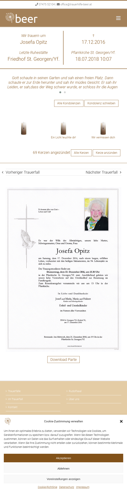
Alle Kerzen (81, 153)
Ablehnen (63, 468)
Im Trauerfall (15, 399)
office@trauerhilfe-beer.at (76, 4)
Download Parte (63, 359)
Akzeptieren (63, 458)
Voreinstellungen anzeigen (63, 479)
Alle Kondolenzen (68, 103)
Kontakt (12, 407)
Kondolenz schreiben (101, 103)
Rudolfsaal (75, 391)
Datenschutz (66, 487)
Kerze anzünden (106, 153)
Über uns (74, 399)
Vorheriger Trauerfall (23, 172)
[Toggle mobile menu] (118, 18)
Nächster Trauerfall (101, 172)
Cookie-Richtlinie (47, 487)
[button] (121, 421)
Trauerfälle (14, 391)
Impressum (82, 487)
